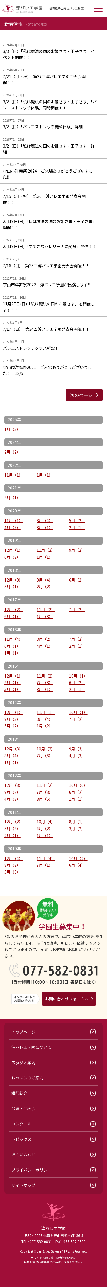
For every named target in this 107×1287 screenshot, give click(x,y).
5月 (77, 520)
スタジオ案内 (23, 1062)
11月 (13, 475)
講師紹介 (19, 1093)
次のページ (81, 395)
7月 (77, 609)
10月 (78, 676)
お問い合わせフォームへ (67, 999)
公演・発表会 (23, 1108)
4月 (12, 527)
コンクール (21, 1124)
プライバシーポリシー (31, 1170)
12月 (13, 550)
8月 (45, 520)
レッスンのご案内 (27, 1078)
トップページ (23, 1032)
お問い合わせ (23, 1154)
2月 (12, 452)
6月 (12, 557)
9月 (77, 550)
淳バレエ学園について (31, 1047)
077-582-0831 (41, 1241)
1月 (12, 429)
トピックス (21, 1139)
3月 (12, 497)
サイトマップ (23, 1185)
